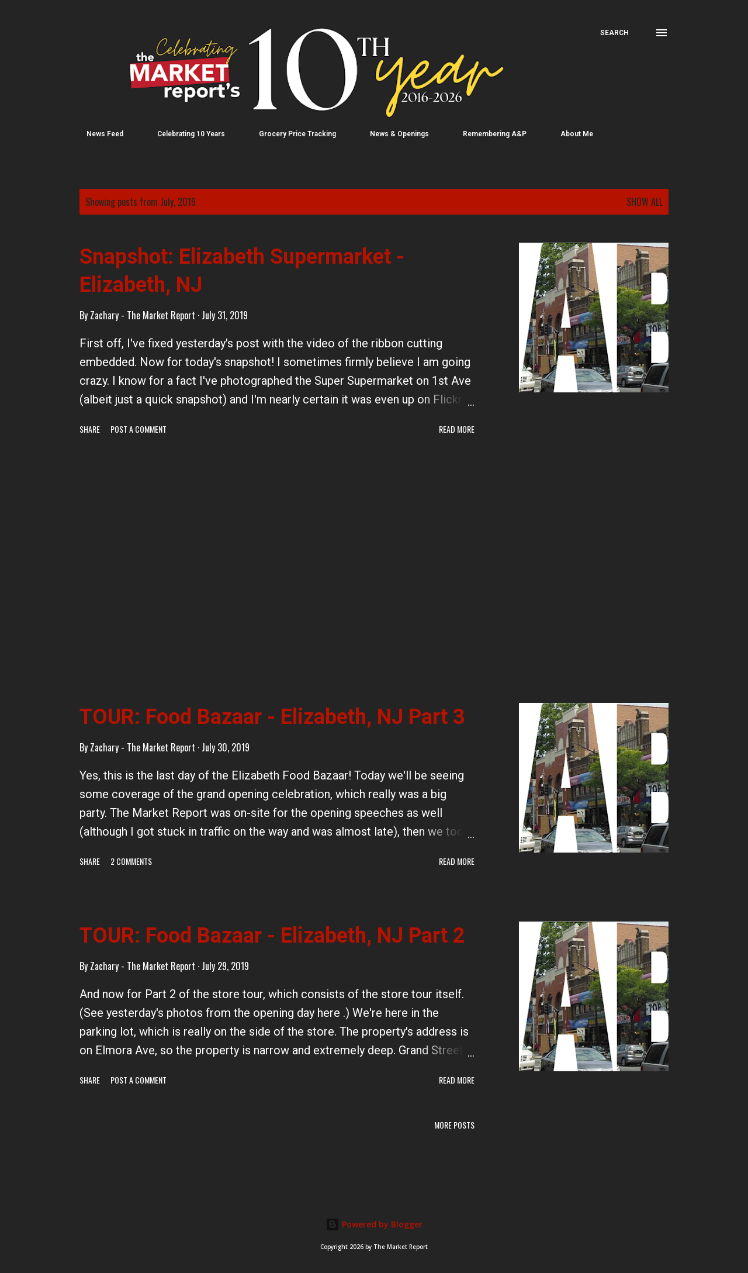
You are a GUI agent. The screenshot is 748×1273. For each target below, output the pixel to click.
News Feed (97, 134)
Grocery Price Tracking (290, 134)
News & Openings (392, 134)
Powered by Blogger (374, 1224)
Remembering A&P (488, 134)
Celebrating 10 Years (184, 134)
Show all (644, 202)
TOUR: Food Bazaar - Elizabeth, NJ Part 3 (272, 717)
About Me (569, 134)
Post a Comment (138, 429)
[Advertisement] (277, 571)
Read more (457, 429)
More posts (454, 1125)
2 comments (131, 861)
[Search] (614, 33)
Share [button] (89, 429)
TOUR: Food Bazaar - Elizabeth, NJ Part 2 (272, 935)
